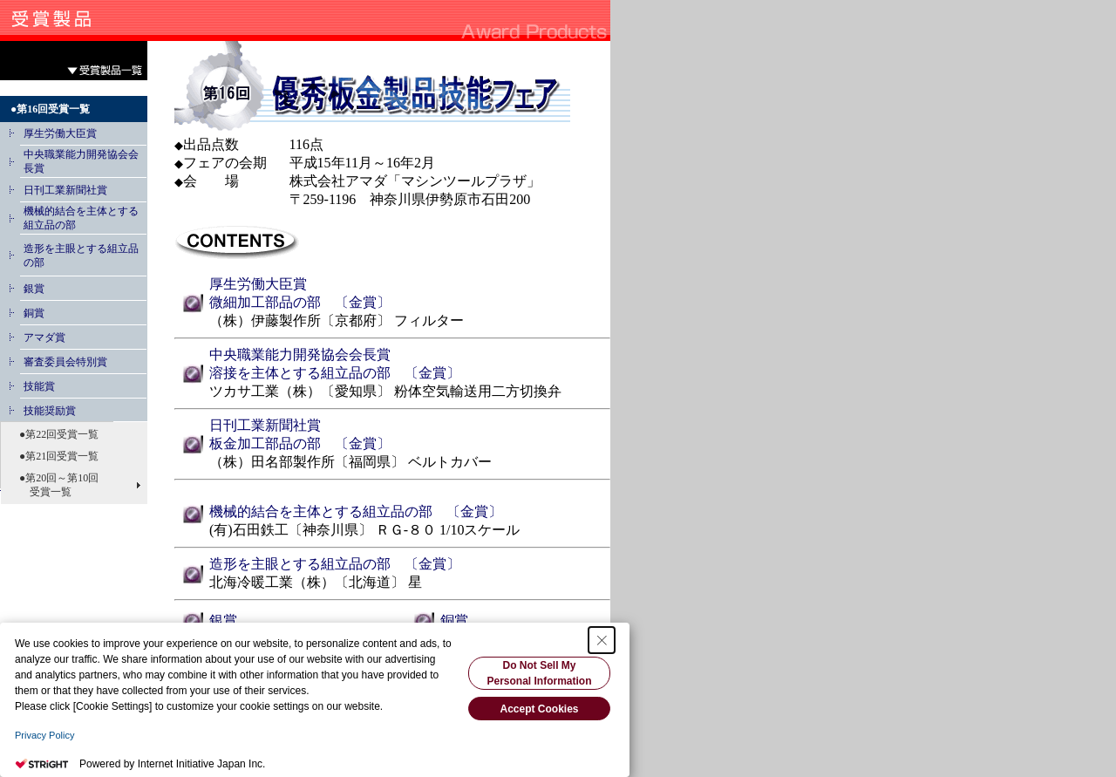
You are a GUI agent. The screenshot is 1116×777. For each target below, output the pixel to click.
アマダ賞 (44, 337)
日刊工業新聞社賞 (65, 190)
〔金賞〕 (356, 302)
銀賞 (34, 289)
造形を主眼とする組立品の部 (300, 563)
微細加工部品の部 (265, 302)
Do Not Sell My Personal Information (539, 673)
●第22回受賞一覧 (54, 434)
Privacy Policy (44, 735)
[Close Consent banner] (602, 640)
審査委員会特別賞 (65, 362)
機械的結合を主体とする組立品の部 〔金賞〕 (355, 511)
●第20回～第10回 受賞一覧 (54, 485)
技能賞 (39, 386)
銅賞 (34, 313)
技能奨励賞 (50, 411)
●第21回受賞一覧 (54, 456)
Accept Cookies (539, 709)
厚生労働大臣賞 (60, 133)
